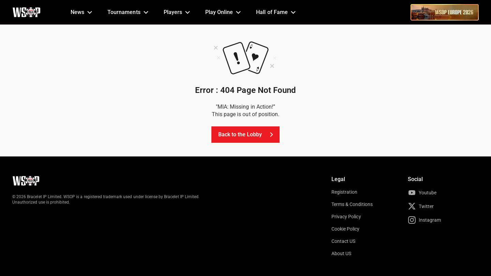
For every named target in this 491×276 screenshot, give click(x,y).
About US (341, 253)
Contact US (343, 241)
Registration (344, 192)
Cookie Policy (345, 229)
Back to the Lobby (247, 134)
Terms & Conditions (352, 204)
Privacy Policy (346, 216)
